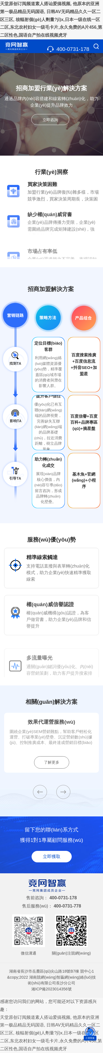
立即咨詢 (50, 120)
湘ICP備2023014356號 (51, 989)
